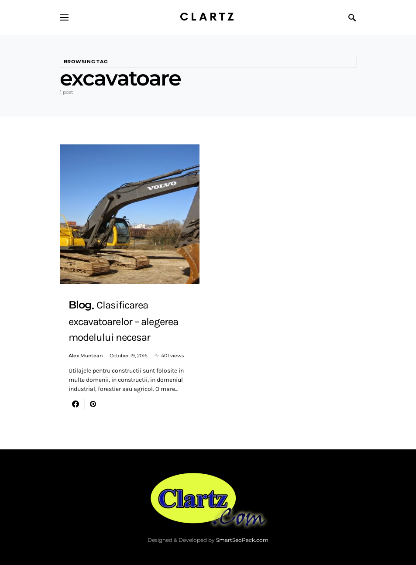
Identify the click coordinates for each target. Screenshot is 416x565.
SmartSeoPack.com (242, 540)
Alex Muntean (86, 356)
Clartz (208, 17)
